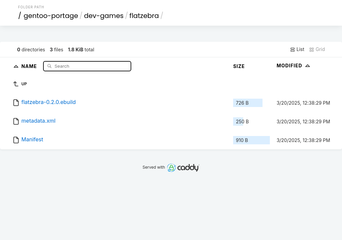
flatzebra (144, 15)
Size (239, 66)
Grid (317, 49)
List (297, 49)
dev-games (104, 15)
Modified (294, 65)
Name (29, 66)
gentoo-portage (51, 15)
